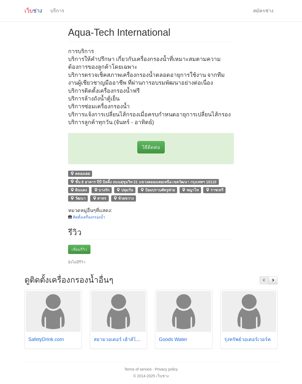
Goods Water (173, 339)
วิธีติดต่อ (151, 147)
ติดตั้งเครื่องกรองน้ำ (89, 217)
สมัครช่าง (263, 10)
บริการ (57, 10)
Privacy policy (166, 369)
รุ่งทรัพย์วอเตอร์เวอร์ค (247, 339)
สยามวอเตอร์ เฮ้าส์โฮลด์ (119, 339)
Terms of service (138, 369)
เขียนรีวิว (79, 249)
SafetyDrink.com (46, 339)
